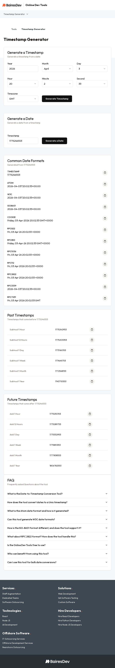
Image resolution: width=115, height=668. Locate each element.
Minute (45, 78)
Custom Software (66, 602)
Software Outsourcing (13, 602)
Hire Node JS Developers (70, 624)
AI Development (9, 624)
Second (80, 78)
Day (79, 63)
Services (9, 588)
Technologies (12, 611)
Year (9, 63)
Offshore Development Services (17, 643)
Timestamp (13, 135)
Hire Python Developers (69, 620)
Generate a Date (54, 140)
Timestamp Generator (16, 14)
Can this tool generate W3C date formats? (57, 519)
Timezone (12, 93)
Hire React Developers (68, 616)
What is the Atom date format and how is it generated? (57, 510)
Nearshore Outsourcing (13, 647)
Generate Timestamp (57, 98)
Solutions (65, 588)
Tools (14, 29)
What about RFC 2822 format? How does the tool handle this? (57, 536)
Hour (9, 78)
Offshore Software (16, 633)
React (5, 616)
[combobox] (57, 68)
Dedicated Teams (10, 598)
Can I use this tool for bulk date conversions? (57, 562)
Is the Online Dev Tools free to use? (57, 545)
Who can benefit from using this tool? (57, 553)
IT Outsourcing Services (13, 638)
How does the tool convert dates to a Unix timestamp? (57, 502)
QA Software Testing (68, 598)
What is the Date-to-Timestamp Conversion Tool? (57, 493)
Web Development (67, 593)
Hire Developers (70, 611)
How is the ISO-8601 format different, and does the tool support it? (57, 527)
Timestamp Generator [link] (33, 29)
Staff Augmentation (11, 593)
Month (45, 63)
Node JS (6, 620)
